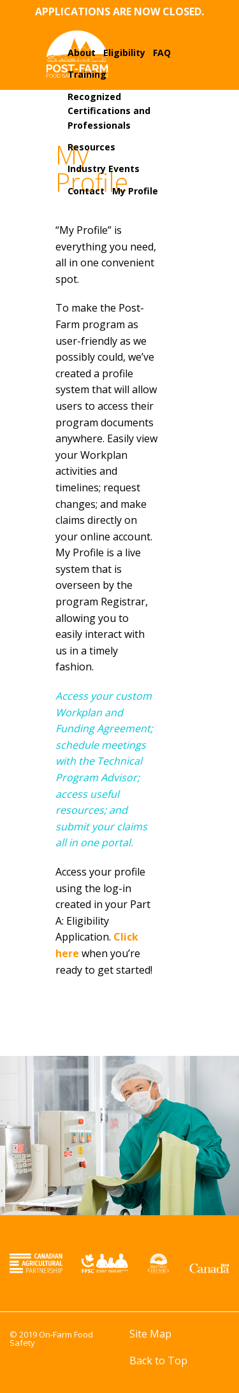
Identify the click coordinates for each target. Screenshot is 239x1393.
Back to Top (158, 1360)
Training (87, 74)
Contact (86, 191)
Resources (91, 147)
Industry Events (104, 168)
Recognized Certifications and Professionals (109, 110)
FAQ (162, 53)
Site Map (150, 1334)
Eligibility (124, 53)
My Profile (135, 191)
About (82, 53)
